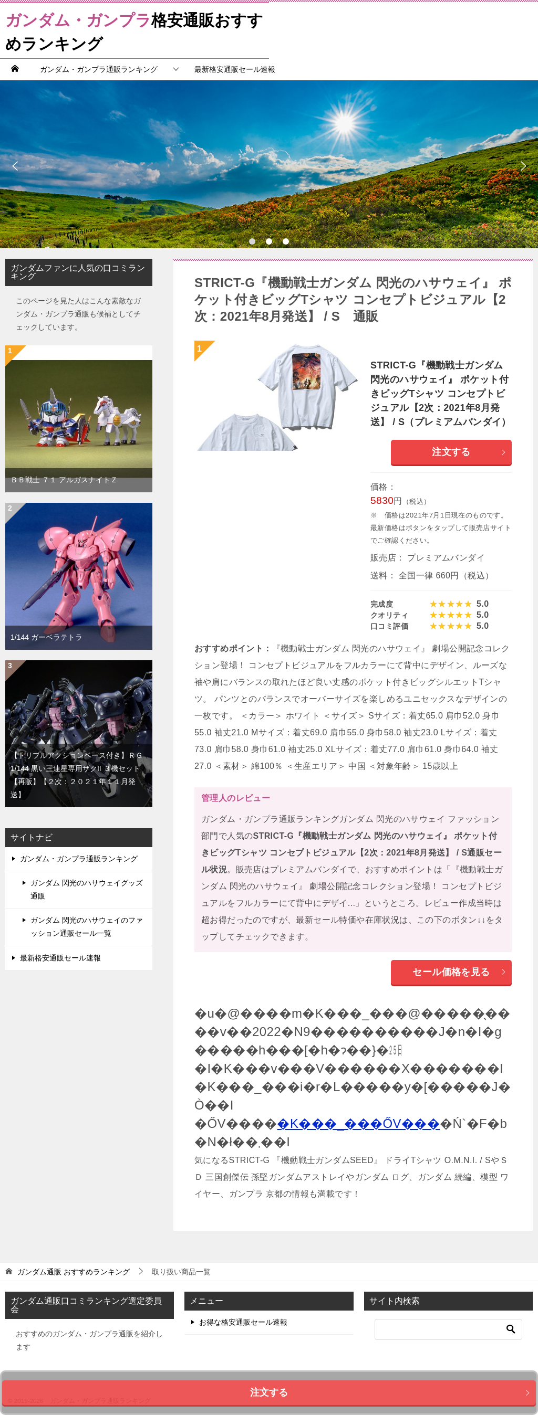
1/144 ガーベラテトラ (46, 637)
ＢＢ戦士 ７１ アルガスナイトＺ (64, 480)
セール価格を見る (459, 972)
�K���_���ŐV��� (358, 1123)
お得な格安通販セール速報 (243, 1322)
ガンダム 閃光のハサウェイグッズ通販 (86, 889)
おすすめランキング (73, 1272)
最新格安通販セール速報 (234, 69)
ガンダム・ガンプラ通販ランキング (99, 69)
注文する (469, 452)
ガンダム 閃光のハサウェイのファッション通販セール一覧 (86, 926)
